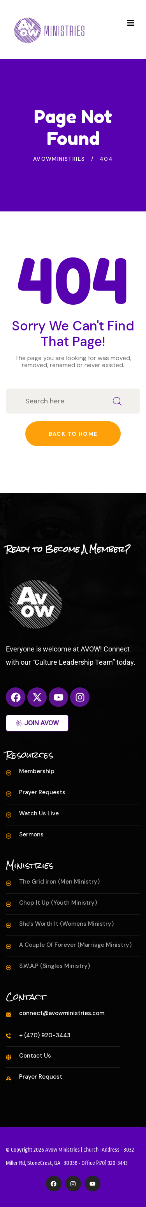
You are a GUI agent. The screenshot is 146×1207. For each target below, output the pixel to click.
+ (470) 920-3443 (44, 1035)
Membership (37, 771)
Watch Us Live (39, 813)
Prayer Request (40, 1077)
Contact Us (35, 1056)
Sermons (31, 834)
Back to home (73, 433)
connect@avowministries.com (61, 1013)
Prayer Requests (42, 792)
